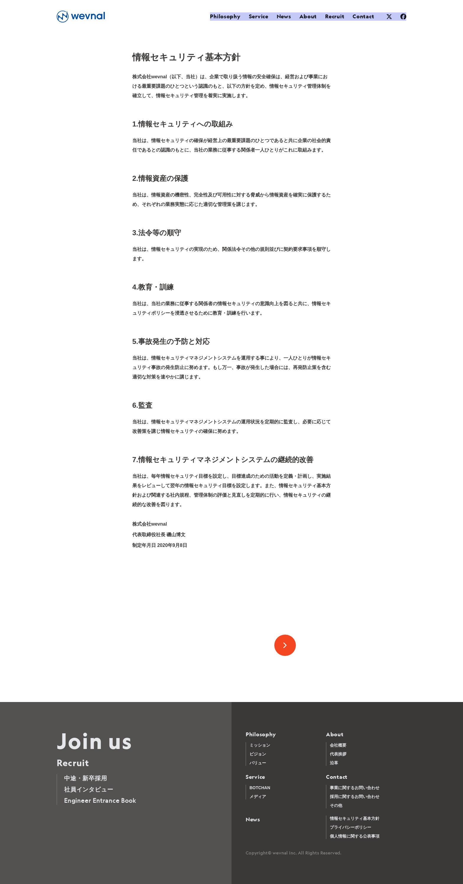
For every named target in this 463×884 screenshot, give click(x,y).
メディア (258, 796)
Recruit (332, 16)
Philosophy (223, 16)
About (306, 16)
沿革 (334, 762)
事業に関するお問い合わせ (354, 787)
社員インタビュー (88, 789)
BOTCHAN (260, 787)
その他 (336, 805)
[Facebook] (403, 17)
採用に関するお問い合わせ (354, 796)
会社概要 (338, 745)
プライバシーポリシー (350, 827)
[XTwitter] (389, 17)
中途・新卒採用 (85, 778)
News (281, 16)
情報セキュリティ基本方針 (354, 818)
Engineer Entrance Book (100, 800)
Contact (361, 16)
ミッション (260, 745)
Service (256, 16)
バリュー (258, 762)
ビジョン (258, 754)
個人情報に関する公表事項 (354, 836)
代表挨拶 (338, 754)
